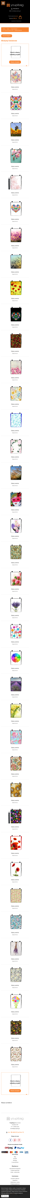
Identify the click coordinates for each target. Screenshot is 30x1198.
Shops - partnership (15, 1172)
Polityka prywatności (15, 1184)
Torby (8, 28)
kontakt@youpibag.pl (16, 11)
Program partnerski (15, 1170)
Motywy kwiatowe (18, 30)
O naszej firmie (15, 1162)
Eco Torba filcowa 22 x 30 (8, 30)
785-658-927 (16, 8)
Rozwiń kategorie (6, 35)
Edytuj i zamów (15, 87)
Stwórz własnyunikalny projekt (15, 53)
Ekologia (15, 1160)
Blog (15, 1156)
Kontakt (15, 1158)
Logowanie (13, 21)
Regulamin (15, 1180)
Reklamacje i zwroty (15, 1182)
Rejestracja (19, 21)
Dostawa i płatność (15, 1178)
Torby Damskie (14, 28)
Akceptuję (5, 1196)
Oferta (4, 28)
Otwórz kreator (15, 62)
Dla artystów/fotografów (15, 1168)
